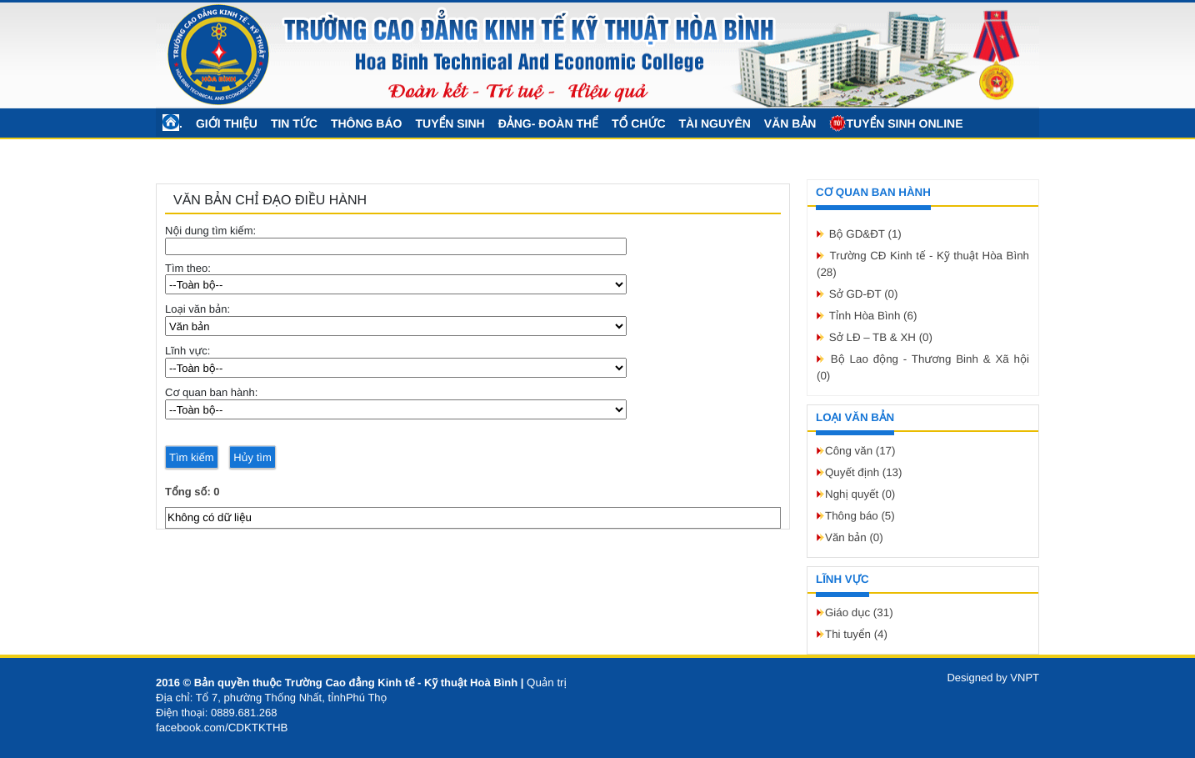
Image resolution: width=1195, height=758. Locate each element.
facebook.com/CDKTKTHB (222, 727)
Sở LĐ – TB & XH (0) (880, 337)
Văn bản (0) (854, 537)
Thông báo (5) (860, 516)
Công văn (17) (860, 450)
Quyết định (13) (863, 472)
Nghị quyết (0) (860, 494)
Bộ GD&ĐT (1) (865, 234)
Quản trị (547, 682)
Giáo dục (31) (859, 612)
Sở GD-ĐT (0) (863, 294)
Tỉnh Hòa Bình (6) (873, 315)
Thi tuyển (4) (856, 634)
